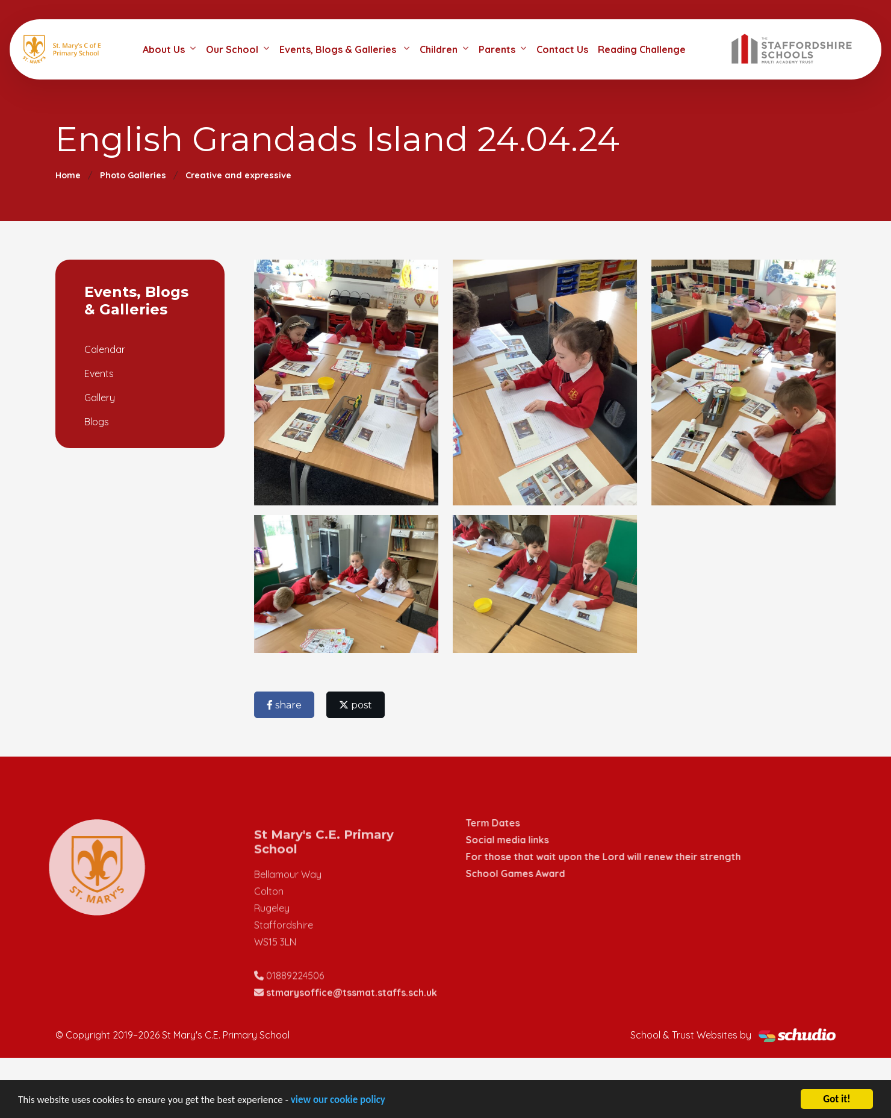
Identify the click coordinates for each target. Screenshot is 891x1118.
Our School (232, 49)
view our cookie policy (338, 1101)
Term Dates (513, 823)
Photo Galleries (133, 175)
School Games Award (536, 873)
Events (97, 373)
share (286, 705)
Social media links (528, 840)
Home (68, 175)
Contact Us (562, 49)
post (357, 705)
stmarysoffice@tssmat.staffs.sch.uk (351, 1013)
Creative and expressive (238, 175)
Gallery (97, 398)
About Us (164, 49)
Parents (497, 49)
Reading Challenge (642, 49)
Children (439, 49)
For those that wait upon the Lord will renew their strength (624, 857)
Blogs (94, 422)
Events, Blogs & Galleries (339, 49)
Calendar (102, 349)
